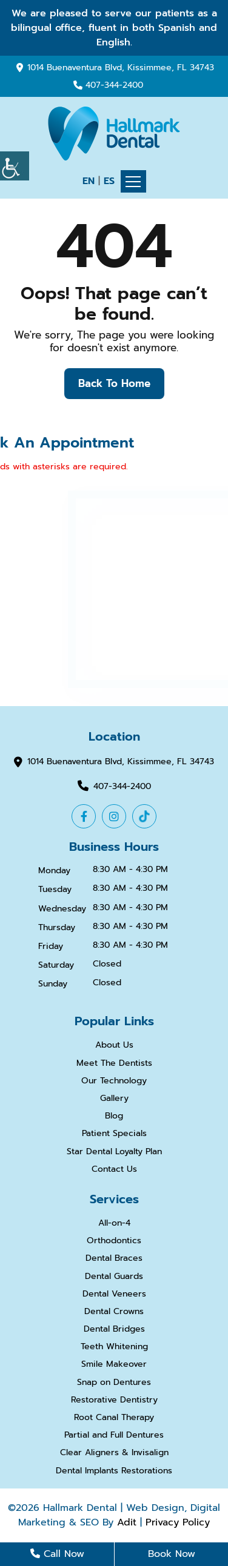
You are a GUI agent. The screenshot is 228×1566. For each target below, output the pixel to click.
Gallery (114, 1099)
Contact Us (114, 1170)
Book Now (171, 1554)
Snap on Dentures (114, 1383)
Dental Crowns (114, 1312)
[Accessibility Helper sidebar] (14, 165)
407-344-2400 (114, 86)
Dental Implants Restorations (114, 1471)
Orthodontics (114, 1241)
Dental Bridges (114, 1329)
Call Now (57, 1554)
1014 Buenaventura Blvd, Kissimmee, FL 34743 (120, 67)
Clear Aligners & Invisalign (114, 1453)
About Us (114, 1045)
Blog (114, 1116)
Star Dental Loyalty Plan (114, 1152)
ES (109, 181)
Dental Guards (114, 1277)
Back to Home (114, 383)
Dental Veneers (114, 1294)
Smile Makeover (114, 1365)
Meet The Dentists (114, 1064)
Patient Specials (114, 1134)
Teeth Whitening (114, 1347)
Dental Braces (114, 1259)
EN (88, 181)
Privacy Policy (178, 1522)
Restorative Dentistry (114, 1400)
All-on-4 (114, 1223)
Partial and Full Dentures (114, 1435)
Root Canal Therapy (114, 1418)
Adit (126, 1522)
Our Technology (114, 1081)
